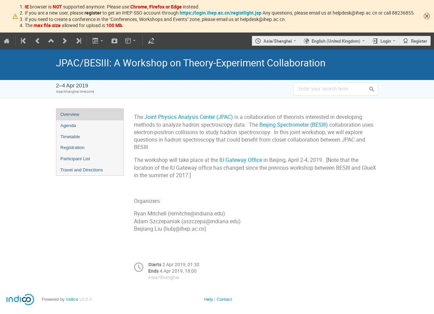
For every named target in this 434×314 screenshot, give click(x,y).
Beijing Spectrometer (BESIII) (293, 124)
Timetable (70, 136)
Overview (69, 114)
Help (208, 299)
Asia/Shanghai (277, 41)
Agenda (68, 125)
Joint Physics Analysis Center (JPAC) (188, 117)
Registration (72, 147)
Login (385, 41)
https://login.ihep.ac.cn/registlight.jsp (220, 12)
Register (419, 41)
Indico (72, 299)
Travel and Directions (81, 169)
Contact (224, 299)
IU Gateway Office (240, 160)
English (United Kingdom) (336, 41)
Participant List (75, 158)
